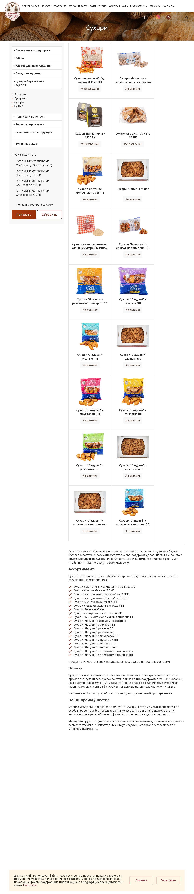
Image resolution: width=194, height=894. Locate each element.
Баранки (20, 94)
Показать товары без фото (34, 204)
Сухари (19, 102)
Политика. (30, 885)
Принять (141, 880)
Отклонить (168, 880)
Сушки (18, 106)
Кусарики (20, 98)
